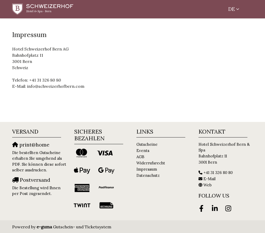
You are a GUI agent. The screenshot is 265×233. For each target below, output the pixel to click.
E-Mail (209, 178)
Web (207, 185)
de (231, 9)
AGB (140, 156)
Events (142, 150)
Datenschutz (148, 175)
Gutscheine (147, 144)
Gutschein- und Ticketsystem (73, 226)
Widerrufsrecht (150, 163)
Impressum (146, 169)
